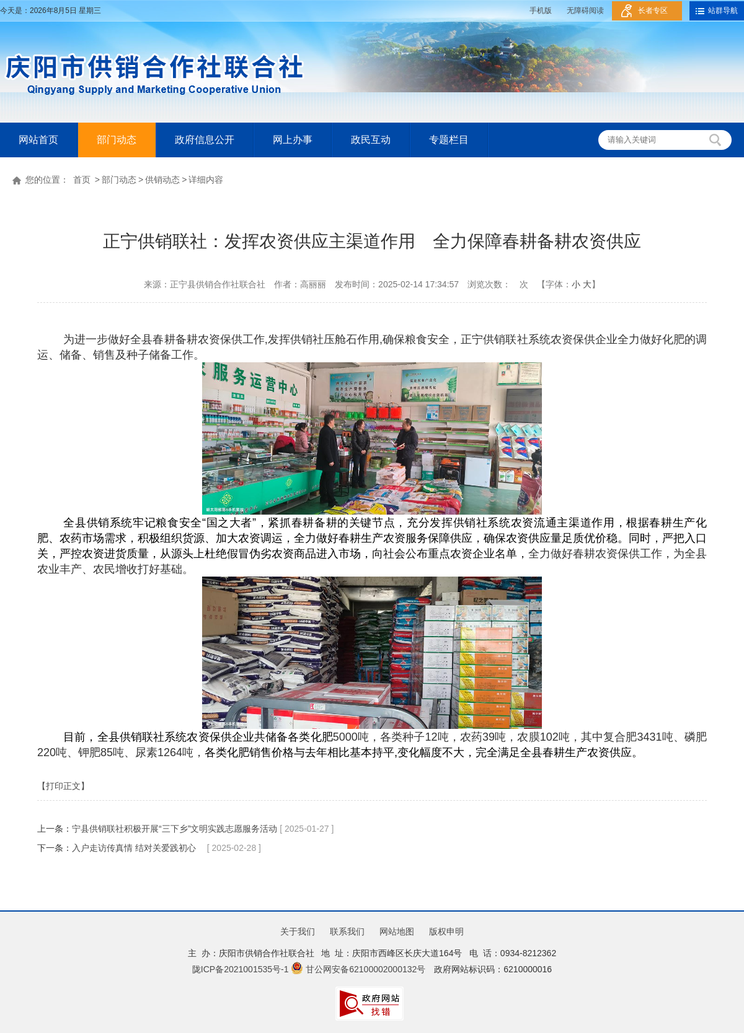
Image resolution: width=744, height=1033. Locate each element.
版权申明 (446, 931)
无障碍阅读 (585, 10)
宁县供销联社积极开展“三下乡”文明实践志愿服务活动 (176, 829)
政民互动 (371, 139)
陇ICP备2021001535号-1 (240, 969)
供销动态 (162, 180)
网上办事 (292, 139)
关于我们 (297, 931)
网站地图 (396, 931)
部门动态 (116, 139)
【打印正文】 (63, 786)
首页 (82, 180)
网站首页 (38, 139)
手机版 (540, 10)
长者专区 (653, 10)
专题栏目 (449, 139)
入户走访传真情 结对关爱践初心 (138, 848)
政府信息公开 (204, 139)
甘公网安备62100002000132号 (358, 969)
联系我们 (347, 931)
